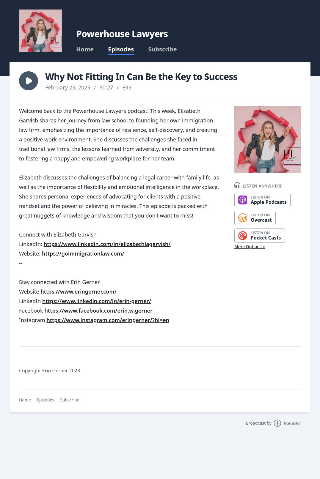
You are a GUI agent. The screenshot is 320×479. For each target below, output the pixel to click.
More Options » (249, 246)
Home (85, 49)
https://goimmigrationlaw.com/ (83, 253)
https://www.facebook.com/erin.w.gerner (98, 310)
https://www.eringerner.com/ (78, 291)
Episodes (121, 49)
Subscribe (162, 49)
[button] (28, 80)
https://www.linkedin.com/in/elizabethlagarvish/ (107, 244)
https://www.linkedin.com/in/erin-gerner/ (96, 301)
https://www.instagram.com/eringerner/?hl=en (107, 320)
